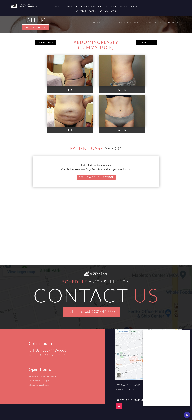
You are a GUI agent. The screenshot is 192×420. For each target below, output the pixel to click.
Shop (133, 6)
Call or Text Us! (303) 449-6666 (91, 311)
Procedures (90, 6)
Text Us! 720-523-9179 (45, 355)
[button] (24, 235)
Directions (108, 11)
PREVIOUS (47, 42)
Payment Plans (86, 11)
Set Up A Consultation (96, 177)
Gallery (110, 6)
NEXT (145, 42)
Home (58, 6)
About (70, 6)
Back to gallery (35, 27)
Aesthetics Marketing (24, 402)
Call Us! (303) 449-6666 (46, 350)
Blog (123, 6)
